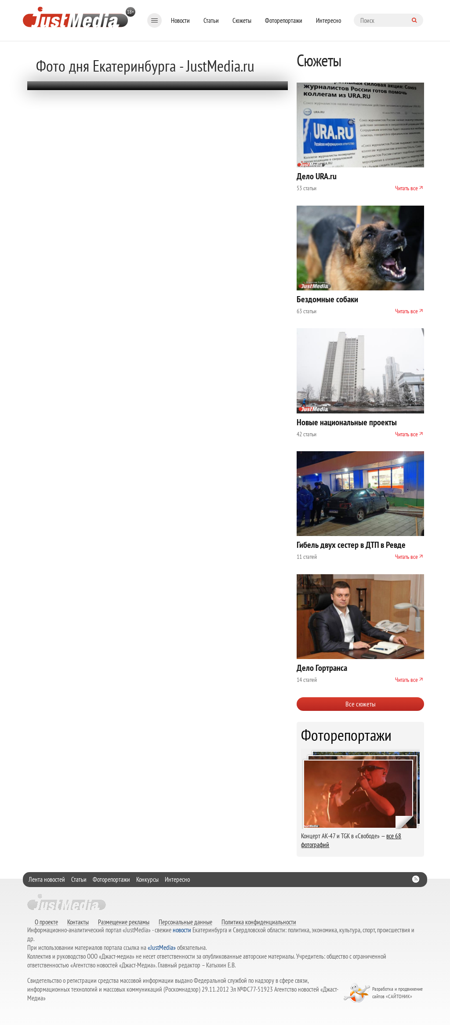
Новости (180, 20)
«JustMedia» (162, 947)
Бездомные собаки (327, 299)
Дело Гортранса (322, 667)
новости (182, 930)
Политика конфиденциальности (258, 922)
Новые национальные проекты (347, 422)
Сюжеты (241, 20)
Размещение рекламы (123, 922)
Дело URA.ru (317, 176)
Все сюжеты (360, 703)
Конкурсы (147, 879)
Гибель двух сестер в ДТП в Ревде (351, 544)
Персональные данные (185, 922)
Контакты (78, 922)
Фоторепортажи (283, 20)
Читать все (406, 188)
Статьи (211, 20)
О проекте (46, 922)
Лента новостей (47, 879)
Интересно (328, 20)
